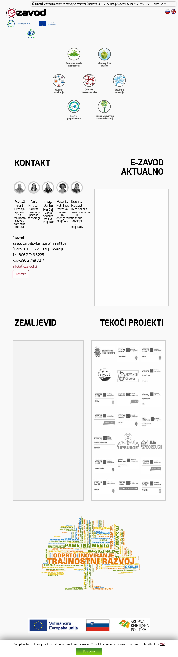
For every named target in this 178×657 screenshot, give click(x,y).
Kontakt (21, 274)
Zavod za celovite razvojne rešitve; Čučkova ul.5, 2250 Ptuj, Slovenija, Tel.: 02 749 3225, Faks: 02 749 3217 (109, 4)
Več (162, 644)
